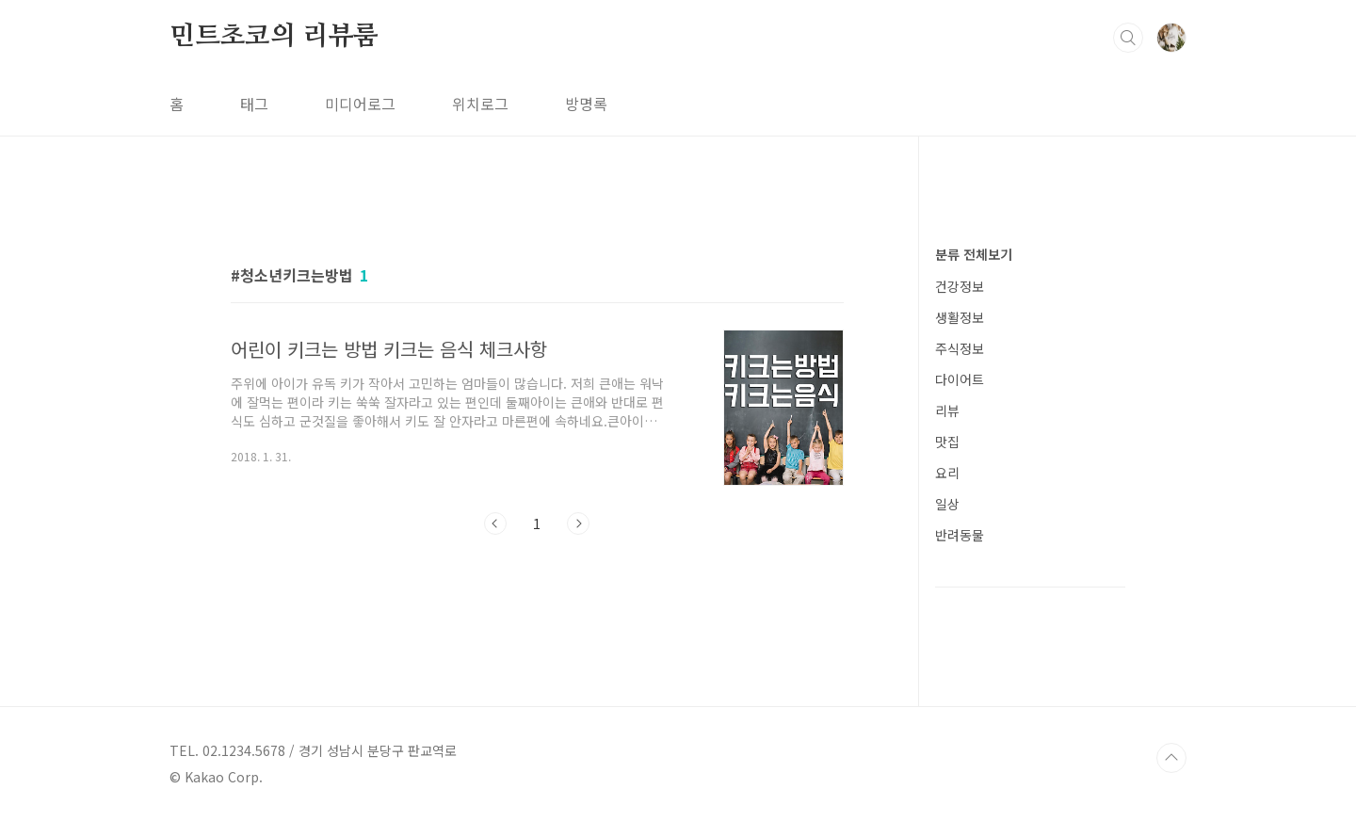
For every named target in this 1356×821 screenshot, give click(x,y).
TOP (1171, 758)
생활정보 (959, 317)
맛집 (947, 441)
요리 (947, 472)
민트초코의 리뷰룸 (274, 37)
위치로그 (480, 103)
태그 (254, 103)
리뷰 (947, 410)
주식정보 (959, 348)
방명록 (586, 103)
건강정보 (959, 286)
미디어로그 (360, 103)
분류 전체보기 (973, 254)
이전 (495, 523)
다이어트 (959, 379)
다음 (578, 523)
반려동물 (959, 534)
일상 (947, 503)
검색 (1128, 38)
